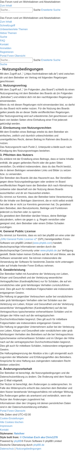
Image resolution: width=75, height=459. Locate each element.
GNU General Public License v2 (18, 239)
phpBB (18, 441)
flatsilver (19, 433)
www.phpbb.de (48, 250)
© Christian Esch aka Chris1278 (39, 437)
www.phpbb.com (42, 243)
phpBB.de (38, 445)
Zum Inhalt (6, 5)
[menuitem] (14, 29)
